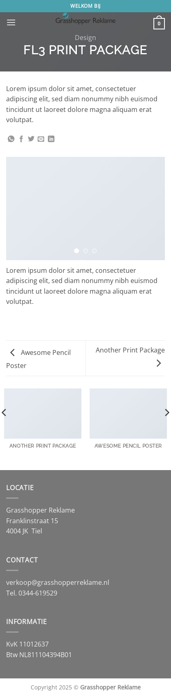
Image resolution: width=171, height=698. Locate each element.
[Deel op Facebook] (21, 139)
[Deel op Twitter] (31, 139)
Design (85, 37)
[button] (11, 22)
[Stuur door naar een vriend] (41, 139)
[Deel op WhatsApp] (11, 139)
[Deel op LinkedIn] (51, 139)
